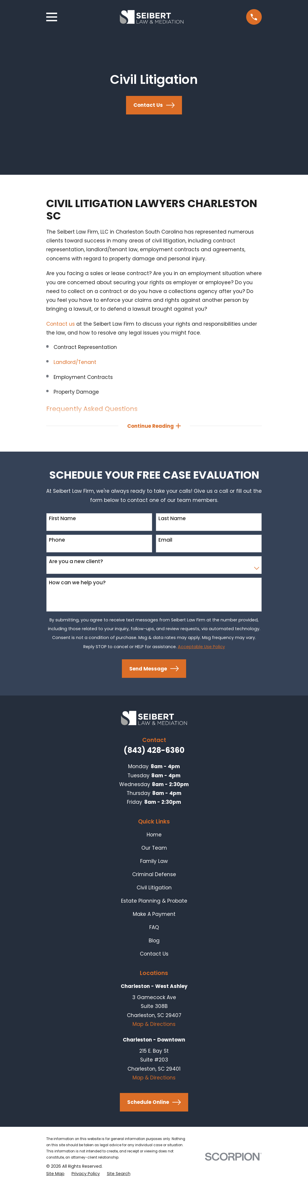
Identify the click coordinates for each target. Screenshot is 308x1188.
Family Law (154, 862)
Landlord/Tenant (75, 362)
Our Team (154, 849)
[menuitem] (55, 1175)
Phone (57, 541)
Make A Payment (154, 915)
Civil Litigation (154, 889)
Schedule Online (154, 1103)
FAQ (154, 928)
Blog (154, 942)
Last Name (172, 520)
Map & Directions (154, 1025)
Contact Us (153, 105)
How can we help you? (77, 584)
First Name (62, 520)
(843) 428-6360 (154, 751)
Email (165, 541)
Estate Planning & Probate (154, 902)
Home (154, 836)
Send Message (153, 670)
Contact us (60, 323)
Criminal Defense (154, 875)
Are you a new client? (76, 562)
